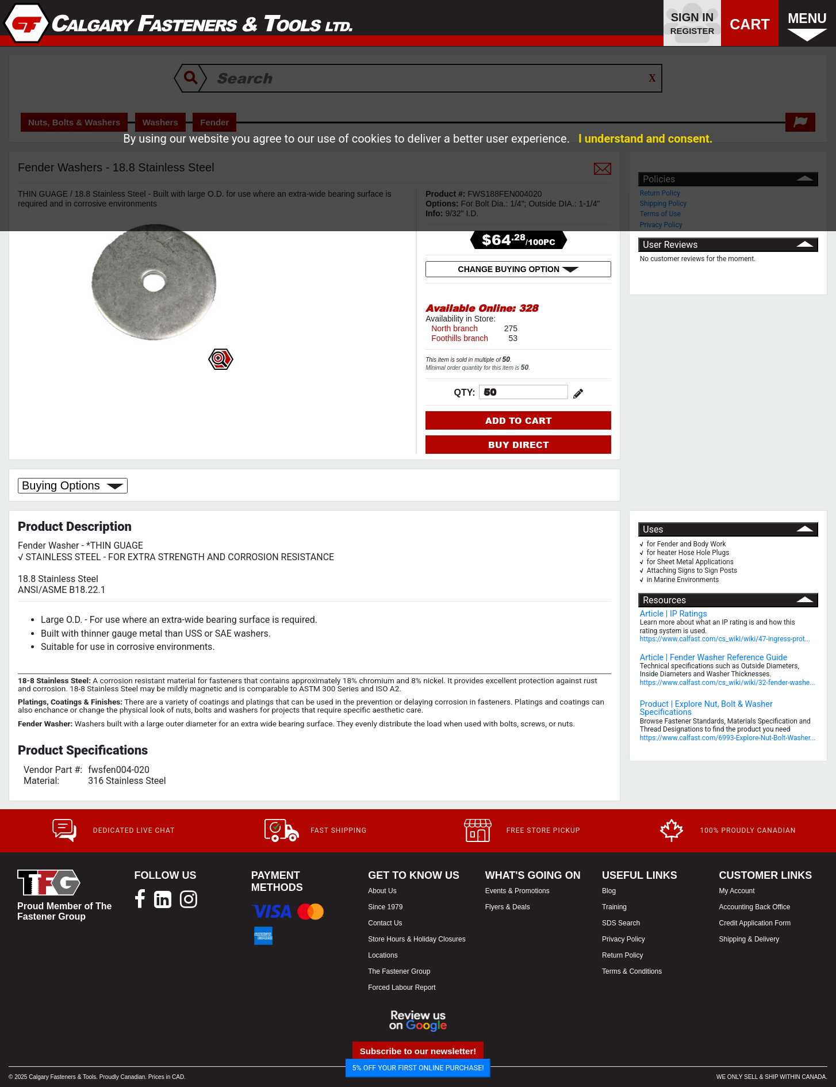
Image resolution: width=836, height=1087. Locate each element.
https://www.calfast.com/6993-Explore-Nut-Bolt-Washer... (728, 738)
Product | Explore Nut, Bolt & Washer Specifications (706, 708)
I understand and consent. (645, 139)
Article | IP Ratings (673, 614)
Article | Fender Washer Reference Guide (714, 658)
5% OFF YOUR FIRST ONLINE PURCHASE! (418, 1067)
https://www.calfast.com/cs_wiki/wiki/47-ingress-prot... (725, 639)
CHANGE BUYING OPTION (518, 269)
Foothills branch (459, 338)
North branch (454, 328)
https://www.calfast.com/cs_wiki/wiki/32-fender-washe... (727, 683)
